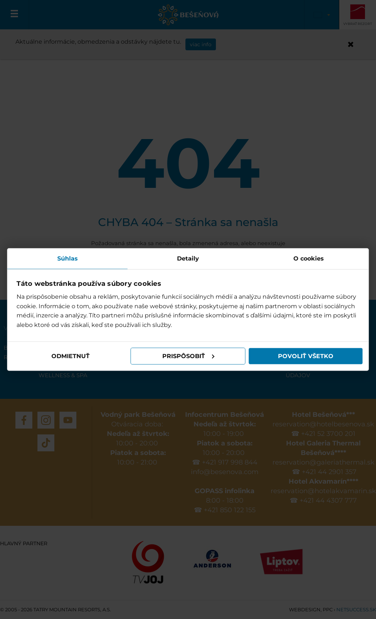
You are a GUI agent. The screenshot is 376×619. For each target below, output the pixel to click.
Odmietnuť (70, 356)
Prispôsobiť (188, 356)
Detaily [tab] (188, 258)
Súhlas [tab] (67, 258)
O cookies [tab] (308, 258)
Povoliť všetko (305, 356)
